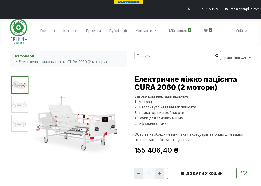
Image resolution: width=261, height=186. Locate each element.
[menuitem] (48, 32)
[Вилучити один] (138, 173)
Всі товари (23, 55)
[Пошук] (217, 55)
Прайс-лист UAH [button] (235, 58)
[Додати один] (159, 173)
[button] (39, 127)
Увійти (241, 30)
